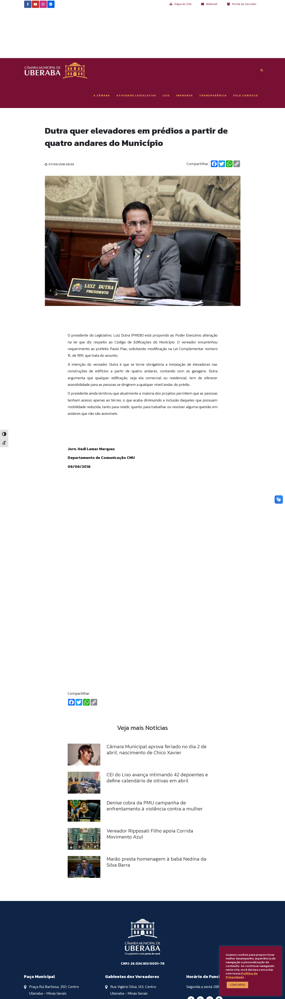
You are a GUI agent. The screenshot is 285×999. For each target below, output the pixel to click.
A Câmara (101, 46)
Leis (166, 46)
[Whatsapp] (229, 114)
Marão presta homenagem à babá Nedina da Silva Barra (156, 812)
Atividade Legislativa (136, 46)
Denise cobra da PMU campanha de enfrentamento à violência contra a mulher (155, 756)
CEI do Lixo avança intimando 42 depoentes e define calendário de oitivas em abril (157, 727)
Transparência (213, 46)
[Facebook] (214, 114)
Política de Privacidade (242, 975)
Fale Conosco (245, 46)
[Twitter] (221, 114)
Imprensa (184, 46)
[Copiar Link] (236, 114)
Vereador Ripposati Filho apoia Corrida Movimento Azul (150, 784)
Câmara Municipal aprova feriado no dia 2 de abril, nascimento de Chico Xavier (157, 699)
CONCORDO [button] (237, 985)
